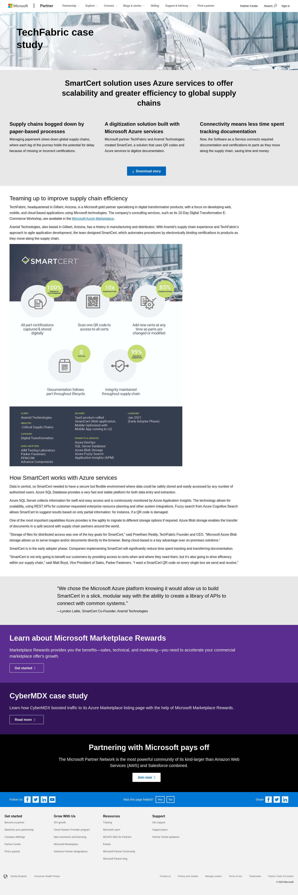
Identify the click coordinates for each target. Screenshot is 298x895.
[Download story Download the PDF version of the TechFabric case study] (146, 171)
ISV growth (60, 822)
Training (107, 822)
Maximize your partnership (19, 829)
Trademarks (255, 876)
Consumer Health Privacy (47, 876)
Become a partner (14, 822)
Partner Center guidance (165, 837)
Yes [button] (160, 799)
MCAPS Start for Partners (117, 837)
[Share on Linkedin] (285, 799)
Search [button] (268, 5)
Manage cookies (213, 876)
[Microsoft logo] (21, 5)
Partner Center (13, 844)
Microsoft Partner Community (119, 851)
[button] (270, 6)
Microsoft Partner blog (115, 858)
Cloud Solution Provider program (72, 829)
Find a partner (12, 851)
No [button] (170, 799)
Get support (158, 822)
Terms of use (235, 876)
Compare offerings (15, 837)
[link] (249, 6)
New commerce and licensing (70, 837)
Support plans (160, 829)
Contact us (165, 876)
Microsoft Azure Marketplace (93, 218)
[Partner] (46, 6)
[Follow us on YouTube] (52, 799)
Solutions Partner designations (71, 851)
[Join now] (146, 777)
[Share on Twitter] (277, 799)
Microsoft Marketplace (66, 844)
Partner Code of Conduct (280, 876)
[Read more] (27, 719)
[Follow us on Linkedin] (44, 799)
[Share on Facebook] (268, 799)
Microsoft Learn (111, 829)
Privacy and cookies (188, 876)
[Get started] (27, 668)
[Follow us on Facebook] (27, 799)
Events (107, 844)
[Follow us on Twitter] (35, 799)
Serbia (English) (19, 876)
